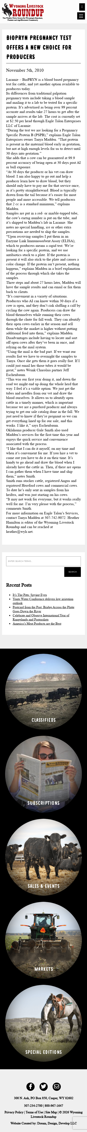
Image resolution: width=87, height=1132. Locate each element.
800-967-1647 (54, 1106)
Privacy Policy (14, 1112)
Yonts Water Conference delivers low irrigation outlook (43, 601)
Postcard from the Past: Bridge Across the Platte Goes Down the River (43, 609)
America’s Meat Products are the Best (37, 623)
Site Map (51, 1112)
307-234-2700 (33, 1106)
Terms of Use (34, 1112)
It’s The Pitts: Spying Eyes (30, 595)
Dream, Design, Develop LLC (57, 1123)
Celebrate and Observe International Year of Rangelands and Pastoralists (41, 617)
